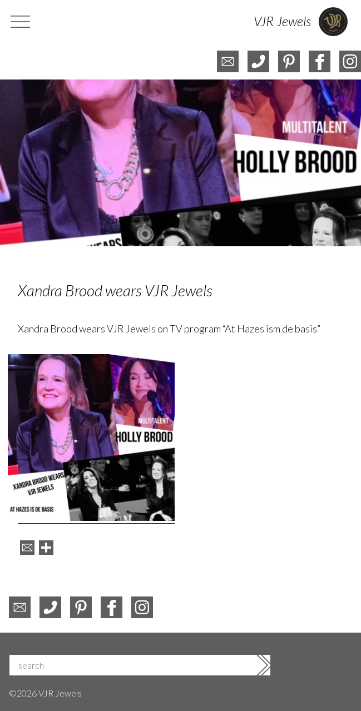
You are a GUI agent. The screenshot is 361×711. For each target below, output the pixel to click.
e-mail (228, 61)
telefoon (258, 61)
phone (50, 607)
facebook (319, 61)
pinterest (289, 61)
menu (21, 21)
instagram (350, 61)
